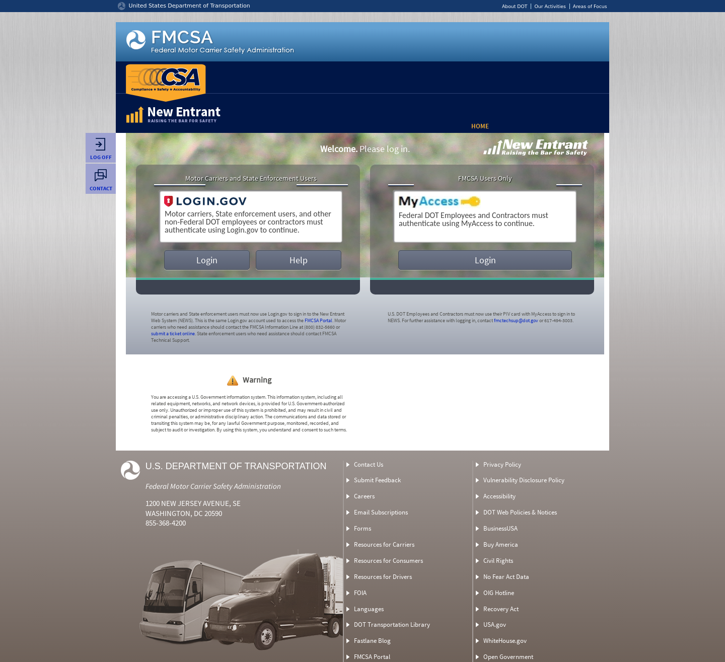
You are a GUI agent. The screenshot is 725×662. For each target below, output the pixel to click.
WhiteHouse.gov (505, 640)
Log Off (100, 153)
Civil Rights (498, 560)
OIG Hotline (498, 593)
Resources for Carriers (384, 544)
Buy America (500, 544)
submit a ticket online (173, 333)
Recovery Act (501, 609)
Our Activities (549, 6)
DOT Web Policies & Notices (520, 512)
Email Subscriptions (381, 512)
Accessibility (499, 496)
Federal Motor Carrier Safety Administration (213, 486)
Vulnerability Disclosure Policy (523, 480)
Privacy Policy (502, 464)
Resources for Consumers (388, 560)
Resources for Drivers (383, 576)
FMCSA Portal (318, 320)
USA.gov (494, 624)
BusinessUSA (500, 528)
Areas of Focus (590, 6)
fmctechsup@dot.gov (516, 320)
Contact (100, 184)
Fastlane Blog (372, 640)
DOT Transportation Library (392, 624)
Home (480, 126)
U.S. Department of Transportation (236, 466)
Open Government (508, 656)
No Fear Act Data (506, 576)
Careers (364, 496)
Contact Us (368, 464)
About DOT (515, 6)
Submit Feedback (377, 480)
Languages (369, 609)
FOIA (360, 593)
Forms (362, 528)
